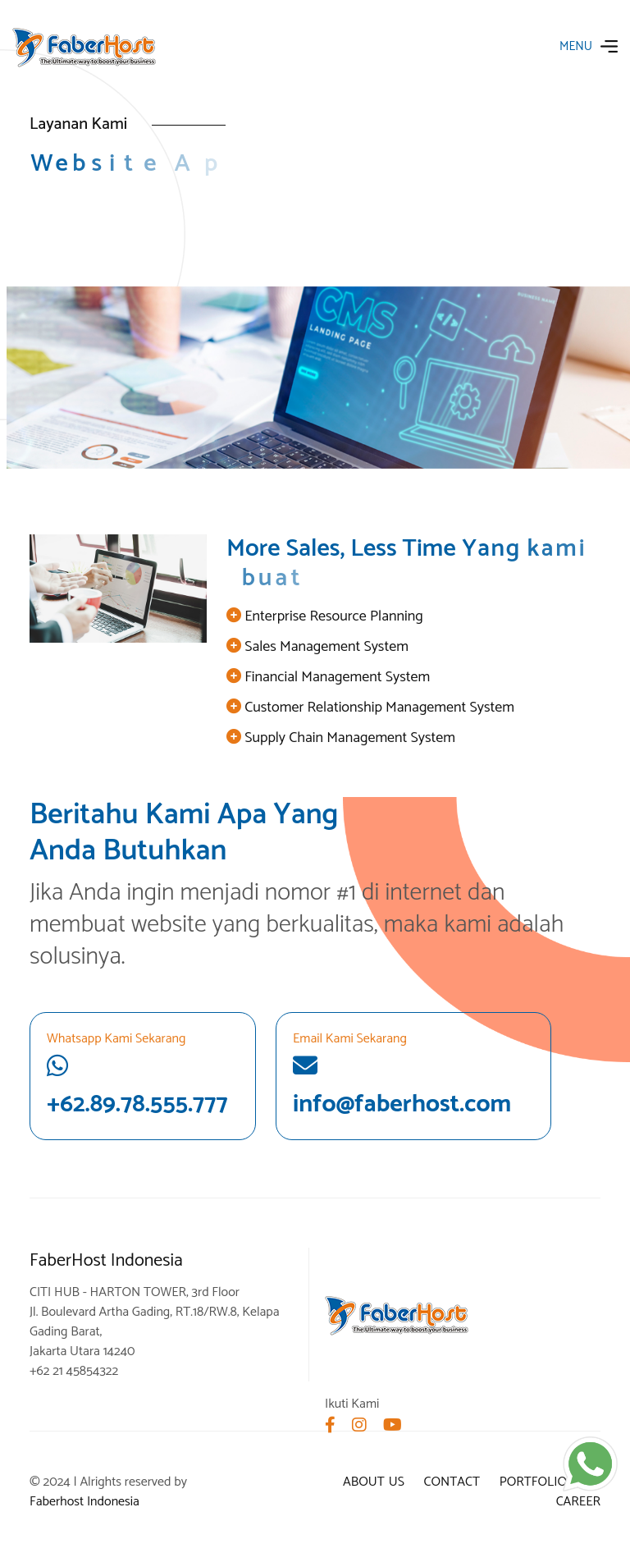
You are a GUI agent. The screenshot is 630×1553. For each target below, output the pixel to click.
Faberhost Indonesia (84, 1502)
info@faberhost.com (402, 1089)
